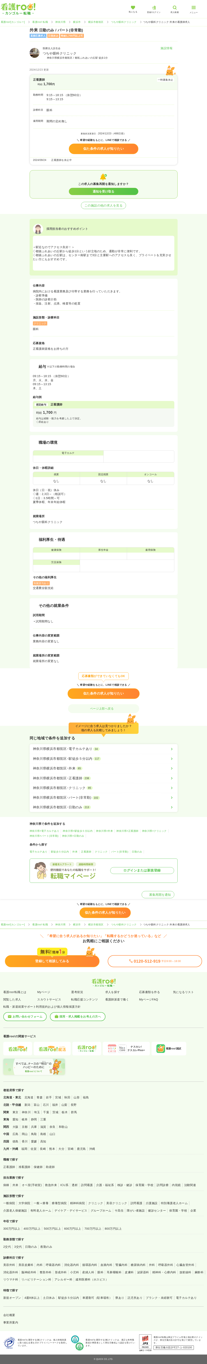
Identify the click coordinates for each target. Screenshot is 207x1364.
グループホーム (101, 1210)
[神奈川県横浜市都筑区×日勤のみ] (104, 807)
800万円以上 (113, 1228)
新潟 (27, 1104)
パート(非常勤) (119, 851)
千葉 (46, 1112)
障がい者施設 (136, 1210)
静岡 (34, 1119)
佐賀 (34, 1148)
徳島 (16, 1141)
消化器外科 (10, 1272)
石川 (46, 1104)
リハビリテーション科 (36, 1279)
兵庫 (34, 1126)
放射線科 (185, 1272)
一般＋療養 (41, 1203)
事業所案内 (10, 1322)
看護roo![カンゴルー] (13, 22)
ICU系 (64, 1185)
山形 (77, 1097)
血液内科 (106, 1264)
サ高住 (119, 1210)
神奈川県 (60, 22)
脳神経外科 (28, 1272)
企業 (193, 1210)
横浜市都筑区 (96, 22)
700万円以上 (93, 1228)
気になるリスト (183, 992)
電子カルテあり (38, 851)
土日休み (49, 1297)
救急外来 (51, 1185)
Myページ (43, 992)
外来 (74, 851)
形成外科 (61, 1272)
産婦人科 (88, 1272)
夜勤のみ (46, 1246)
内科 (40, 1264)
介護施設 (152, 1203)
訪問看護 (87, 1185)
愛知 (16, 1119)
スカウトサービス (49, 999)
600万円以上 (72, 1228)
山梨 (64, 1104)
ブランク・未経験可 (159, 1297)
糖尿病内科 (138, 1264)
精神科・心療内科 (164, 1272)
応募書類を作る (149, 992)
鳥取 (34, 1134)
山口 (53, 1134)
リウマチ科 (10, 1279)
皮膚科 (129, 1272)
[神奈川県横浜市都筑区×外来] (104, 768)
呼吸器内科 (53, 1264)
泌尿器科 (143, 1272)
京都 (25, 1126)
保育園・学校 (144, 1185)
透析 (75, 1185)
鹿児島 (81, 1148)
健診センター (157, 1210)
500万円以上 (52, 1228)
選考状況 (77, 992)
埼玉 (37, 1112)
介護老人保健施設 (15, 1210)
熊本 (52, 1148)
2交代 (7, 1246)
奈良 (53, 1126)
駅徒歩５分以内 (60, 851)
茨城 (55, 1112)
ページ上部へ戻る (103, 708)
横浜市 (77, 22)
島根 (43, 1134)
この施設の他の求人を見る (103, 205)
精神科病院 (77, 1203)
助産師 (50, 1167)
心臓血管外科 (185, 1264)
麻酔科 (199, 1272)
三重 (43, 1119)
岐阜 (25, 1119)
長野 (74, 1104)
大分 (61, 1148)
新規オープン (12, 1297)
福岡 (24, 1148)
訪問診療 (163, 1185)
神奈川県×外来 (104, 831)
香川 (25, 1141)
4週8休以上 (32, 1297)
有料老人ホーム (40, 1210)
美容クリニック (116, 1203)
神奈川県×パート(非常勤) (44, 835)
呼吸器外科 (165, 1264)
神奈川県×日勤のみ (73, 835)
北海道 (28, 1097)
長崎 (43, 1148)
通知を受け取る (103, 191)
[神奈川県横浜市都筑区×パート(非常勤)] (104, 797)
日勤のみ (137, 851)
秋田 (67, 1097)
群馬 (74, 1112)
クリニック (101, 851)
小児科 (74, 1272)
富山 (37, 1104)
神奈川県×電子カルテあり (44, 831)
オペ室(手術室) (32, 1185)
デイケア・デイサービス (70, 1210)
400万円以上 (32, 1228)
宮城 (58, 1097)
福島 (86, 1097)
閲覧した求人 (12, 999)
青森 (40, 1097)
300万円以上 (11, 1228)
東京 (16, 1112)
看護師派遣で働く (117, 999)
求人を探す (112, 992)
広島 (16, 1134)
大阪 (16, 1126)
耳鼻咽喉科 (114, 1272)
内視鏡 (176, 1185)
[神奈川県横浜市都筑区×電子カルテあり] (104, 749)
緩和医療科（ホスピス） (92, 1279)
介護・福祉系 (105, 1185)
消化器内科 (71, 1264)
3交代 (18, 1246)
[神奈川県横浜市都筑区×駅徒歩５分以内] (104, 758)
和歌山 (63, 1126)
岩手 (49, 1097)
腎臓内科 (121, 1264)
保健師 (38, 1167)
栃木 (65, 1112)
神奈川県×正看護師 (127, 831)
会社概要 (9, 1315)
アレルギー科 (63, 1279)
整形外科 (46, 1272)
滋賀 (43, 1126)
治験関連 (190, 1185)
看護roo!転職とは (15, 992)
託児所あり (135, 1297)
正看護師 (86, 851)
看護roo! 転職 (40, 22)
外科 (152, 1264)
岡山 (25, 1134)
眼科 (100, 1272)
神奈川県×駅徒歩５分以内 (78, 831)
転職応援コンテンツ (84, 999)
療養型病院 (59, 1203)
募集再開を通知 (158, 894)
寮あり (119, 1297)
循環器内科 (89, 1264)
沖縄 (92, 1148)
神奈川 (26, 1112)
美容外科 (9, 1264)
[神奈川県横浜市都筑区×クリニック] (104, 788)
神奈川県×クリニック (154, 831)
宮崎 (71, 1148)
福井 (55, 1104)
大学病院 (24, 1203)
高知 (43, 1141)
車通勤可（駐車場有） (97, 1297)
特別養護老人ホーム (174, 1203)
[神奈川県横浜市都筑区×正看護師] (104, 778)
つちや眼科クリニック (124, 22)
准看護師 (24, 1167)
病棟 (6, 1185)
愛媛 (34, 1141)
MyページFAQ (148, 999)
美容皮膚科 (26, 1264)
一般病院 (9, 1203)
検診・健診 (124, 1185)
